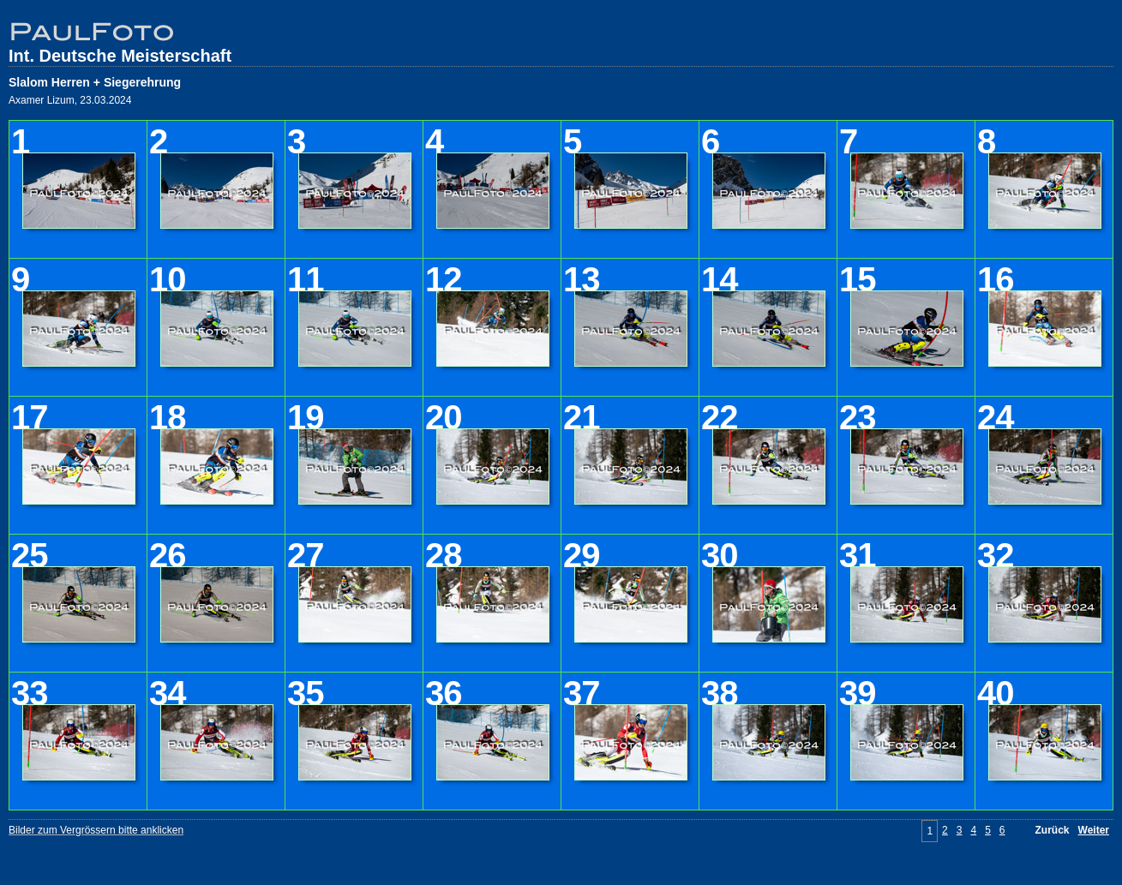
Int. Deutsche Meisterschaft (120, 55)
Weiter (1093, 830)
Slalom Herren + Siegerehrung (95, 82)
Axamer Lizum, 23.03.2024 (70, 100)
